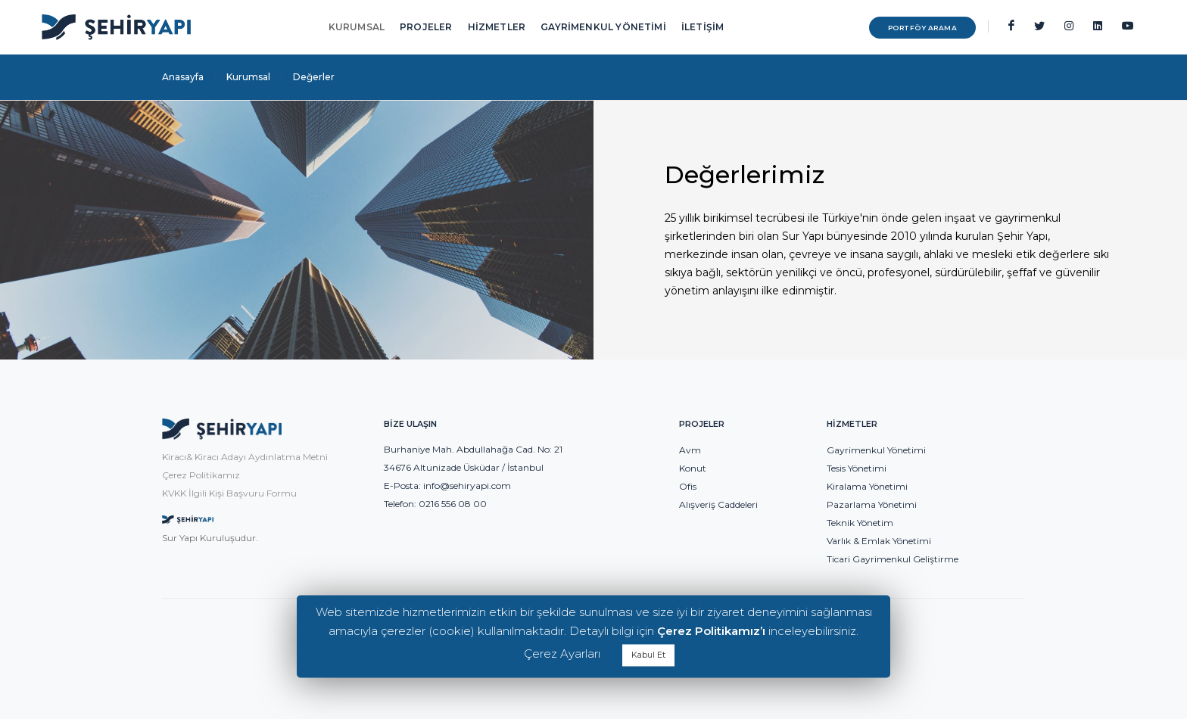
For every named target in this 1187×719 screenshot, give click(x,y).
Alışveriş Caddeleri (718, 504)
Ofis (687, 486)
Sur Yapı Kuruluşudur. (210, 537)
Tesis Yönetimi (856, 468)
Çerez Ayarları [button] (562, 653)
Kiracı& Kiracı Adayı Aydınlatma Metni (245, 456)
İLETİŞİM (702, 27)
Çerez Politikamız (201, 475)
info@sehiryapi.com (467, 485)
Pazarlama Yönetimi (872, 504)
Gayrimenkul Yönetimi (876, 450)
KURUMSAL (357, 27)
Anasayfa (183, 76)
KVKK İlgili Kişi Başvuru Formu (229, 493)
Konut (692, 468)
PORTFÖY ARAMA (923, 27)
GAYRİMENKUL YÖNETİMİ (603, 27)
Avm (690, 450)
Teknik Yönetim (860, 522)
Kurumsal (248, 76)
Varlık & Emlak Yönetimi (879, 540)
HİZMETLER (497, 27)
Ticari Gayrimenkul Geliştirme (892, 559)
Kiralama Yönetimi (867, 486)
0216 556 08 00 (453, 503)
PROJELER (426, 27)
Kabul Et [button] (648, 654)
